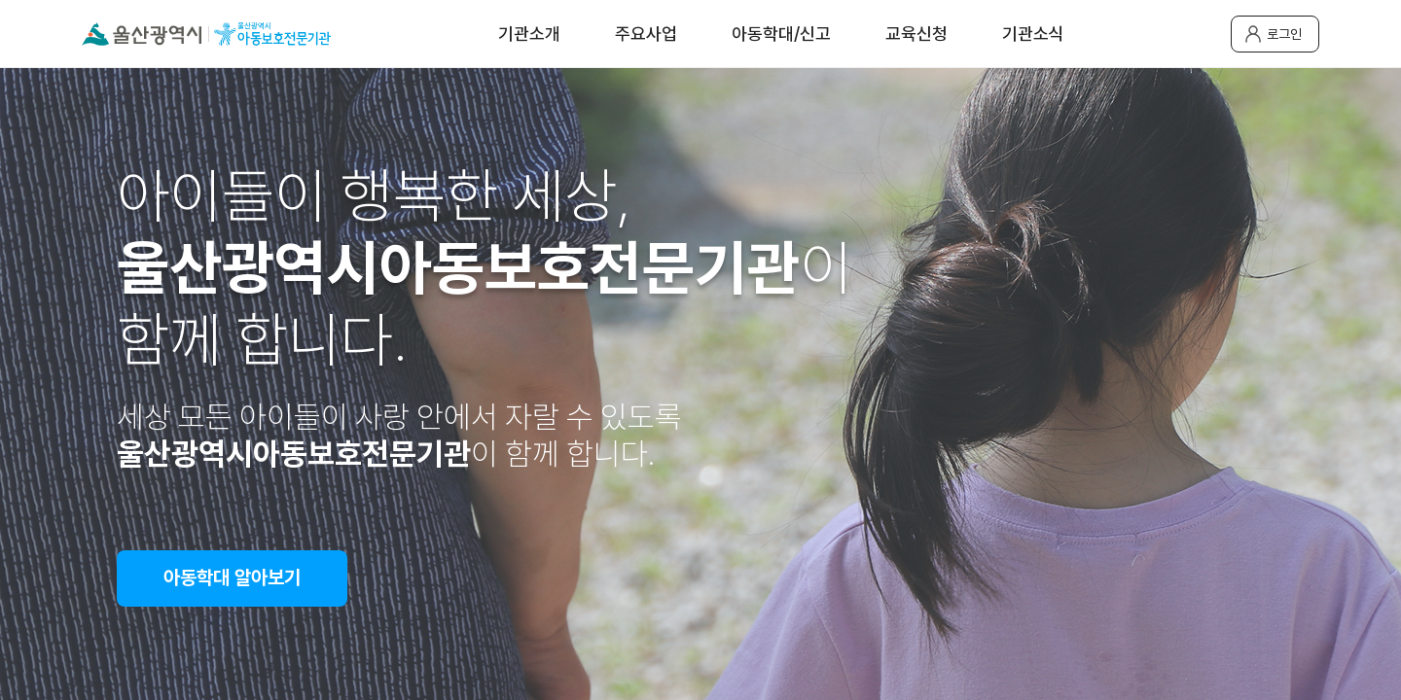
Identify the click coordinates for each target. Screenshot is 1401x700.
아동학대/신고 (781, 33)
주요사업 (646, 33)
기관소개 (529, 33)
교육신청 (916, 33)
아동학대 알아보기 (232, 577)
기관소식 (1033, 33)
